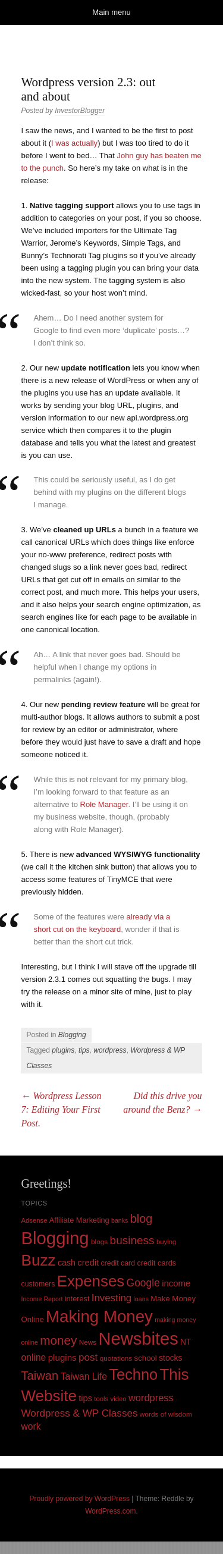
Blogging (72, 1035)
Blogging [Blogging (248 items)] (55, 1238)
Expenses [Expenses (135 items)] (91, 1281)
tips (84, 1050)
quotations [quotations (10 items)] (116, 1358)
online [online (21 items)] (33, 1357)
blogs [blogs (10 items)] (99, 1242)
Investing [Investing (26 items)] (111, 1298)
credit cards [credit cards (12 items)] (156, 1262)
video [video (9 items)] (119, 1398)
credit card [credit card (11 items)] (118, 1263)
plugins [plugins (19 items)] (62, 1357)
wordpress (109, 1050)
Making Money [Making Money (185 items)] (99, 1316)
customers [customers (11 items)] (38, 1284)
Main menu (111, 12)
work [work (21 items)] (30, 1426)
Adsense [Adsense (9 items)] (34, 1220)
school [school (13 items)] (145, 1358)
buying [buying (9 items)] (166, 1241)
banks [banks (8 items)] (119, 1220)
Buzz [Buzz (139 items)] (38, 1260)
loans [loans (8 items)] (140, 1298)
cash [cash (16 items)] (67, 1262)
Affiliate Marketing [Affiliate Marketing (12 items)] (79, 1220)
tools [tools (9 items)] (101, 1398)
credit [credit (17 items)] (88, 1262)
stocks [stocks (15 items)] (170, 1358)
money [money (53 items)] (58, 1340)
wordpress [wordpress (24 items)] (151, 1397)
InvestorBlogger (80, 110)
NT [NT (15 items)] (185, 1341)
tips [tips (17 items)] (85, 1398)
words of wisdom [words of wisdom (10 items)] (166, 1414)
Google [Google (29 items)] (143, 1283)
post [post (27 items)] (88, 1357)
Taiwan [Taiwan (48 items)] (39, 1375)
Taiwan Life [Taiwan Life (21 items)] (84, 1376)
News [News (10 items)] (88, 1342)
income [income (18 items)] (176, 1283)
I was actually (74, 143)
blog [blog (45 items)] (141, 1218)
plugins (63, 1050)
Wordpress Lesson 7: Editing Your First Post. (61, 1109)
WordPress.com (110, 1511)
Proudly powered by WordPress (79, 1499)
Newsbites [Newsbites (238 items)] (138, 1338)
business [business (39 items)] (132, 1240)
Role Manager (104, 804)
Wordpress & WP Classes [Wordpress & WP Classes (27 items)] (79, 1413)
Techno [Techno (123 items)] (133, 1374)
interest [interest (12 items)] (77, 1298)
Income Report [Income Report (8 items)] (41, 1298)
